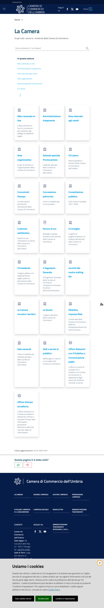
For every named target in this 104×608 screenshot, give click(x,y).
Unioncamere (17, 2)
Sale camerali (24, 350)
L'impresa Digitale (41, 510)
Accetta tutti (43, 598)
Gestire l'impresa (60, 495)
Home (17, 19)
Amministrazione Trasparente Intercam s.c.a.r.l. (60, 527)
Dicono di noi (49, 229)
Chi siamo (73, 156)
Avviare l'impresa (40, 495)
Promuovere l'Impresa (77, 496)
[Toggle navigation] (4, 8)
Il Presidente (23, 268)
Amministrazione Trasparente (79, 511)
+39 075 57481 (23, 550)
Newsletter (58, 510)
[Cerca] (90, 9)
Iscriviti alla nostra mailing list (75, 273)
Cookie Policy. (54, 589)
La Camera (18, 495)
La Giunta (47, 310)
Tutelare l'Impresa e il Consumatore (22, 511)
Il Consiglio (74, 229)
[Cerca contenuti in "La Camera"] (48, 48)
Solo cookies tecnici (23, 598)
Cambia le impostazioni (65, 598)
